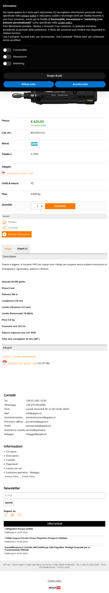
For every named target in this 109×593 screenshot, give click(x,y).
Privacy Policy (12, 476)
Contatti (10, 460)
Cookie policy (54, 580)
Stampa (12, 222)
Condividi (13, 227)
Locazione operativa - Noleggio (22, 472)
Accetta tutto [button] (80, 84)
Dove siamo (12, 455)
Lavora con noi (14, 468)
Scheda (7, 249)
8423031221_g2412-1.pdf (20, 173)
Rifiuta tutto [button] (29, 84)
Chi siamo (11, 451)
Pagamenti (12, 464)
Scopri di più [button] (54, 75)
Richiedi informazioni (19, 234)
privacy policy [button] (28, 15)
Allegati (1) (22, 248)
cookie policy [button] (65, 22)
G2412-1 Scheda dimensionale (19, 356)
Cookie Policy (28, 476)
